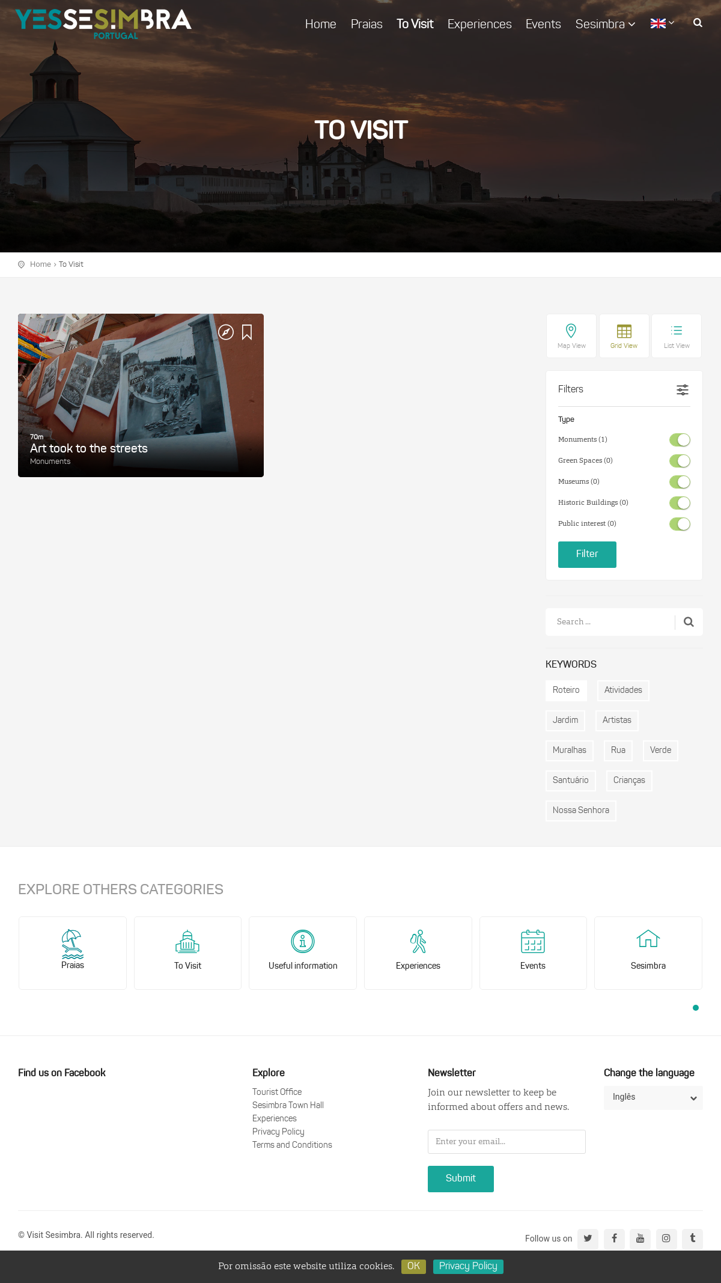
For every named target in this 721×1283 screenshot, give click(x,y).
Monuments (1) (582, 439)
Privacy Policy (278, 1132)
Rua (618, 750)
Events (543, 25)
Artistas (617, 720)
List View (677, 346)
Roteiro (566, 690)
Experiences (480, 25)
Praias (367, 25)
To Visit (415, 25)
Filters (570, 390)
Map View (572, 346)
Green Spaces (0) (585, 461)
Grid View (623, 346)
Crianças (629, 780)
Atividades (623, 690)
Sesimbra (606, 24)
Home (320, 25)
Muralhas (569, 750)
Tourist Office (277, 1092)
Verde (660, 750)
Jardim (565, 720)
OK (413, 1267)
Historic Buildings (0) (593, 503)
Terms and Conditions (292, 1145)
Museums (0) (579, 482)
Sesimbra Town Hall (288, 1106)
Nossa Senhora (581, 810)
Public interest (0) (587, 524)
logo (103, 24)
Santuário (571, 780)
